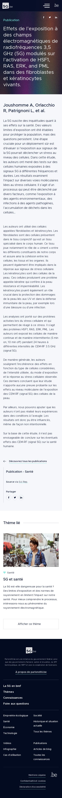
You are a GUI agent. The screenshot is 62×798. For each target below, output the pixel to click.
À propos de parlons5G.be (31, 671)
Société (37, 715)
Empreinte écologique (15, 715)
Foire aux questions (16, 703)
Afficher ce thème (29, 624)
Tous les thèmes (42, 731)
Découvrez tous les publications (28, 461)
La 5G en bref (12, 686)
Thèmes (8, 692)
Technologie (10, 733)
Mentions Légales (37, 775)
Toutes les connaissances (41, 757)
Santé (29, 471)
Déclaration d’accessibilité (33, 787)
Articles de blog (42, 749)
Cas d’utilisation (12, 754)
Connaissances (12, 697)
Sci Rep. (23, 481)
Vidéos (7, 743)
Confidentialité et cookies (33, 781)
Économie (9, 727)
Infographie (9, 749)
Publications (40, 743)
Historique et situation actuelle (45, 723)
